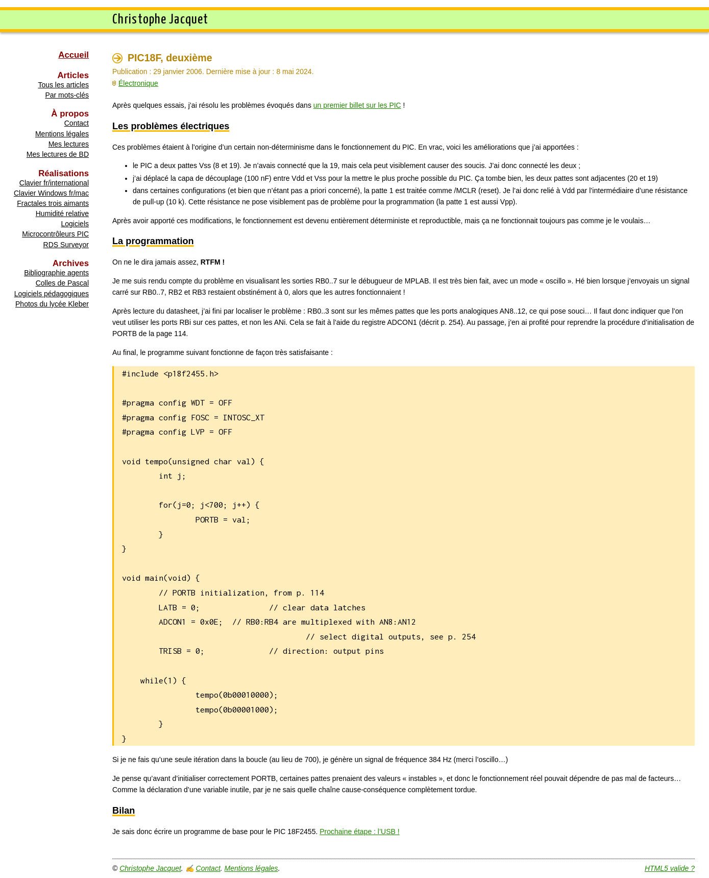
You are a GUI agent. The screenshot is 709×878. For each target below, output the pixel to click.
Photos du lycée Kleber (52, 304)
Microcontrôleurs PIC (55, 234)
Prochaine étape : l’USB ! (359, 831)
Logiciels (75, 224)
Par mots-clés (67, 95)
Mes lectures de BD (58, 154)
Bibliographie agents (56, 273)
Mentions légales (62, 134)
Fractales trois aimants (53, 203)
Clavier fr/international (54, 183)
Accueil (73, 55)
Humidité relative (62, 213)
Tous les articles (63, 85)
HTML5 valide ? (670, 868)
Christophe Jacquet (150, 868)
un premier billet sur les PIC (357, 105)
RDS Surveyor (66, 245)
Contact (76, 123)
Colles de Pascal (62, 283)
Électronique (138, 83)
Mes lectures (68, 144)
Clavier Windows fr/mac (51, 193)
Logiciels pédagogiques (51, 294)
